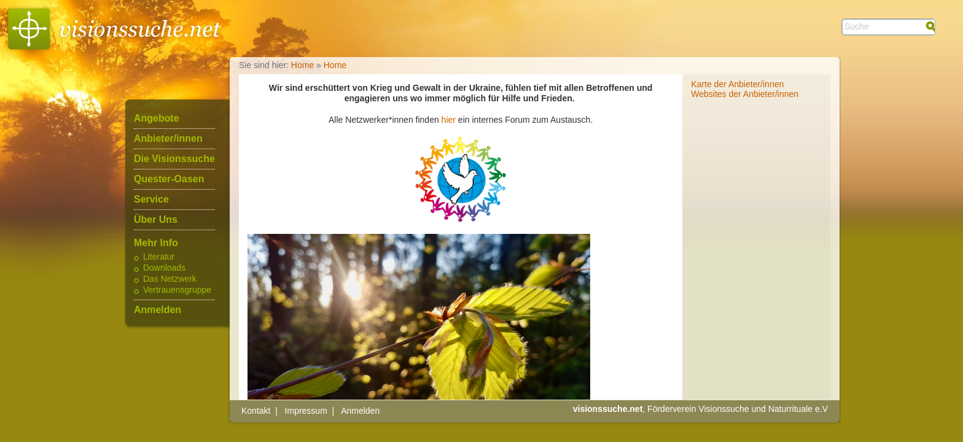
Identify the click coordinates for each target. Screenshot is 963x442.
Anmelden (157, 310)
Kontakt (255, 411)
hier (449, 120)
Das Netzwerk (170, 279)
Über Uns (155, 220)
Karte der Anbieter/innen (737, 84)
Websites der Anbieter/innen (744, 94)
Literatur (158, 257)
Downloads (164, 268)
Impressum (306, 411)
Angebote (156, 118)
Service (151, 199)
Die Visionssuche (174, 159)
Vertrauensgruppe (177, 290)
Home (302, 65)
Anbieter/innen (168, 139)
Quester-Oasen (169, 179)
